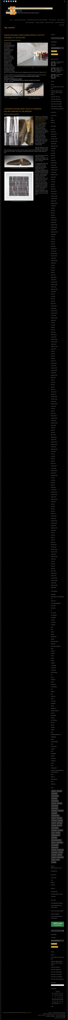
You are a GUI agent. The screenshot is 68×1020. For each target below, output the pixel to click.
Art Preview (53, 622)
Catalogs (52, 650)
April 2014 (53, 461)
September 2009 (54, 585)
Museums (53, 717)
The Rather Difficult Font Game (57, 894)
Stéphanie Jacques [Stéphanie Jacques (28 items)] (60, 857)
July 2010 (53, 561)
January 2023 (53, 222)
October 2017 (53, 372)
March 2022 (53, 246)
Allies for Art (53, 600)
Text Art (52, 763)
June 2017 (53, 382)
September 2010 (54, 556)
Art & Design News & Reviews (57, 903)
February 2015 (54, 437)
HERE (45, 72)
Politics (52, 739)
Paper (52, 732)
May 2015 (53, 430)
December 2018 (54, 339)
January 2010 (53, 575)
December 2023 (54, 196)
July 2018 (53, 351)
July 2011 (53, 532)
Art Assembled (54, 615)
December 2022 (54, 224)
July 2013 (53, 477)
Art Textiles (53, 624)
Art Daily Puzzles (54, 891)
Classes (52, 658)
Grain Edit (53, 122)
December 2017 (54, 368)
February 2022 (54, 248)
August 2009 (53, 587)
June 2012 (53, 506)
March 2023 (53, 217)
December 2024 (54, 167)
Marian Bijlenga (20, 66)
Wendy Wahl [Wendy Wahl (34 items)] (54, 862)
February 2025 (54, 162)
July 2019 (53, 322)
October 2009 (53, 582)
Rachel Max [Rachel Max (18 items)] (61, 852)
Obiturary (53, 727)
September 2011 (54, 527)
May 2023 (53, 212)
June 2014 (53, 456)
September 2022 (54, 231)
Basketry (52, 639)
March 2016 (53, 413)
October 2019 (53, 315)
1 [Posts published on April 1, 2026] (55, 995)
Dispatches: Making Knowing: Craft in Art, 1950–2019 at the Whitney (56, 92)
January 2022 (53, 251)
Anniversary (53, 605)
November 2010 (54, 551)
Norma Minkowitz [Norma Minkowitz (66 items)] (54, 852)
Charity (52, 655)
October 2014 (53, 446)
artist (52, 627)
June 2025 (53, 153)
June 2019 (53, 325)
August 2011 (53, 530)
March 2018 (53, 360)
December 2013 (54, 470)
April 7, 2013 (7, 114)
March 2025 (53, 160)
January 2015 (53, 439)
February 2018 (54, 363)
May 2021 (53, 270)
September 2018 (54, 346)
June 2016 (53, 408)
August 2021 (53, 262)
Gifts (52, 693)
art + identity (53, 612)
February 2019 (54, 334)
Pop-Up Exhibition (54, 741)
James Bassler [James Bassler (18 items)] (60, 810)
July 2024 (53, 179)
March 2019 (53, 332)
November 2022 (54, 227)
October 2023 (53, 200)
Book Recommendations (55, 646)
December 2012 (54, 492)
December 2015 (54, 418)
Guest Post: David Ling (55, 96)
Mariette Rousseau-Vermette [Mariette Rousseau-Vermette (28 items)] (56, 840)
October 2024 (53, 172)
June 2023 (53, 210)
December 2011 (54, 520)
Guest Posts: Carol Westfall (39, 22)
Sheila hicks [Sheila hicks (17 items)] (54, 857)
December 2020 (54, 282)
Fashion (52, 682)
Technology (53, 760)
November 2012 (54, 494)
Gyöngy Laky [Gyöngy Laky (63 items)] (59, 803)
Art (51, 610)
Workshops (53, 783)
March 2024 (53, 188)
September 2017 (54, 375)
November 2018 (54, 341)
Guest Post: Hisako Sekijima (30, 22)
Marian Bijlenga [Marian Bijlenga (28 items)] (54, 837)
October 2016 (53, 401)
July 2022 (53, 236)
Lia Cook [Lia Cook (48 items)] (53, 832)
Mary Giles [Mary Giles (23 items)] (53, 842)
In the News (53, 701)
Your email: (53, 44)
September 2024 (54, 174)
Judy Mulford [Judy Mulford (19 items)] (60, 820)
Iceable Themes (28, 1012)
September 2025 (54, 146)
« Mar (52, 1006)
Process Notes (54, 746)
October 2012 (53, 496)
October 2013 (53, 473)
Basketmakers (53, 636)
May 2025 (53, 155)
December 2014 (54, 442)
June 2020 (53, 296)
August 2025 (53, 148)
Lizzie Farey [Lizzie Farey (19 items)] (58, 832)
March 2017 (53, 389)
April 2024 (53, 186)
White (52, 774)
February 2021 (54, 277)
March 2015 (53, 434)
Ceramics (53, 653)
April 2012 (53, 511)
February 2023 (54, 220)
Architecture (53, 608)
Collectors (53, 662)
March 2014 (53, 463)
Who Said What (54, 779)
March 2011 (53, 542)
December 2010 (54, 549)
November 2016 (54, 399)
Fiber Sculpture (54, 686)
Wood (52, 781)
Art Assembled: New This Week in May (59, 1012)
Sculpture (53, 748)
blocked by (57, 924)
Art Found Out (53, 115)
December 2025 (54, 138)
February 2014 (54, 465)
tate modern (53, 758)
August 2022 (53, 234)
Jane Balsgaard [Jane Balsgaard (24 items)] (54, 813)
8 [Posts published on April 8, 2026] (55, 997)
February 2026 (54, 134)
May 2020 (53, 298)
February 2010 (54, 573)
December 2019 (54, 310)
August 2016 (53, 406)
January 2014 (53, 468)
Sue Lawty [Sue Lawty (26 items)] (53, 859)
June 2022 (53, 239)
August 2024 (53, 177)
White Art (53, 776)
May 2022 (53, 241)
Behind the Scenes (54, 641)
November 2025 (54, 141)
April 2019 (53, 329)
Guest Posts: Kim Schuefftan (49, 22)
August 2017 (53, 377)
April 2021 (53, 272)
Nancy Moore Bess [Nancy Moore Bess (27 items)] (55, 847)
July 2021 (53, 265)
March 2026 (53, 131)
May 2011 (53, 537)
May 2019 (53, 327)
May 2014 (53, 458)
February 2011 (54, 544)
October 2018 (53, 344)
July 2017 (53, 379)
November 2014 (54, 444)
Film (52, 689)
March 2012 (53, 513)
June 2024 (53, 181)
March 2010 (53, 570)
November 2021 (54, 255)
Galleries (52, 691)
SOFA (52, 751)
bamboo (52, 634)
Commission (53, 667)
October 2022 (53, 229)
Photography (53, 736)
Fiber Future (53, 684)
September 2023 (54, 203)
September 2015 (54, 422)
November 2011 (54, 523)
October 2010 (53, 554)
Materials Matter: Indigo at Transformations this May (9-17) (60, 69)
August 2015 (53, 425)
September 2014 (54, 449)
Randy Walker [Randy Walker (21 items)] (54, 854)
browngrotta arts (54, 871)
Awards (52, 631)
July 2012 (53, 504)
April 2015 (53, 432)
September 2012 (54, 499)
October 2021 (53, 258)
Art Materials (53, 617)
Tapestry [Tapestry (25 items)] (58, 859)
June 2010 (53, 563)
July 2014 (53, 453)
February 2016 (54, 415)
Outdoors (53, 729)
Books (52, 648)
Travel (52, 765)
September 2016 (54, 403)
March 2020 (53, 303)
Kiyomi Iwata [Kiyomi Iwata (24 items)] (54, 825)
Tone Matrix (53, 896)
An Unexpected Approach (56, 603)
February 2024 (54, 191)
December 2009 (54, 578)
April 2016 (53, 410)
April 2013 (53, 484)
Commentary (53, 665)
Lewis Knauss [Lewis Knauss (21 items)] (60, 830)
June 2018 (53, 353)
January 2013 (53, 489)
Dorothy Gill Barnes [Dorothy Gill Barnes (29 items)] (55, 800)
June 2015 (53, 427)
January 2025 (53, 165)
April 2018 (53, 358)
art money (53, 619)
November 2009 (54, 580)
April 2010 (53, 568)
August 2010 (53, 558)
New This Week (54, 720)
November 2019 (54, 313)
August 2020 (53, 291)
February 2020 (54, 305)
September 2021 (54, 260)
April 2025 (53, 157)
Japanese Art (53, 708)
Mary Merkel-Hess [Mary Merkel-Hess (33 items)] (59, 842)
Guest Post (53, 696)
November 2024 (54, 169)
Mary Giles (40, 116)
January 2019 (53, 336)
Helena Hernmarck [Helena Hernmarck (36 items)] (55, 808)
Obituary (52, 724)
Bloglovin (53, 120)
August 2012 (53, 501)
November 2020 (54, 284)
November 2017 (54, 370)
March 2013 (53, 487)
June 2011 (53, 535)
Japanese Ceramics (55, 710)
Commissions (53, 670)
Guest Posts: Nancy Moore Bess (60, 22)
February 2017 (54, 391)
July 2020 (53, 294)
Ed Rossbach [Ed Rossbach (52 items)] (54, 803)
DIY (51, 674)
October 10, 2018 (7, 40)
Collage (52, 660)
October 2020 (53, 286)
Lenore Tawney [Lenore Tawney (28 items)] (54, 830)
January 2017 (53, 394)
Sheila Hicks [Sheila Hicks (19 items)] (60, 854)
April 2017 (53, 387)
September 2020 (54, 289)
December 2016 (54, 396)
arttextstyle (13, 40)
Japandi (52, 705)
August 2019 (53, 320)
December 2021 (54, 253)
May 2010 (53, 566)
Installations (53, 703)
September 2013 (54, 475)
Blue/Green (53, 643)
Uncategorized (54, 767)
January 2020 (53, 308)
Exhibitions (53, 679)
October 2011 (53, 525)
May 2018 (53, 356)
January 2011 (53, 547)
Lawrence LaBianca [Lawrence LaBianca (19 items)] (55, 827)
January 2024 (53, 193)
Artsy (52, 117)
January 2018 (53, 365)
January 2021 (53, 279)
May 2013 (53, 482)
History (52, 698)
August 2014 (53, 451)
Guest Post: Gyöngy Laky (56, 99)
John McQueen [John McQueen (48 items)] (54, 820)
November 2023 (54, 198)
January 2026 (53, 136)
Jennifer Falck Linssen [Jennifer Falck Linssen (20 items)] (55, 815)
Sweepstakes (53, 753)
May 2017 (53, 384)
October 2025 (53, 143)
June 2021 (53, 267)
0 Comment (18, 40)
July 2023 (53, 208)
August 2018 (53, 348)
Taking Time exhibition (55, 914)
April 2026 (53, 129)
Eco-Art (52, 677)
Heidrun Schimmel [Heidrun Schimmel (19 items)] (55, 805)
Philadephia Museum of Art (56, 734)
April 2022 (53, 243)
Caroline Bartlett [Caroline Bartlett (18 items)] (54, 798)
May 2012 (53, 508)
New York (53, 722)
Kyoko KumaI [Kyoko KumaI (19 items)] (59, 825)
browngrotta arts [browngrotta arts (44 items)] (54, 793)
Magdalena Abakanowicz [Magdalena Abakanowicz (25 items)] (56, 835)
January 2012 (53, 518)
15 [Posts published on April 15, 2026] (55, 999)
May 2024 (53, 184)
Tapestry (52, 756)
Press (52, 744)
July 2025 (53, 150)
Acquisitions (53, 594)
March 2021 (53, 274)
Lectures (52, 713)
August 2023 (53, 205)
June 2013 (53, 480)
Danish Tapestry (54, 672)
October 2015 (53, 420)
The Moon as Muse (60, 61)
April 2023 (53, 215)
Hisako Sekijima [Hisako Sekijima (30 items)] (54, 810)
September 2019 (54, 317)
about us (52, 84)
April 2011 (53, 539)
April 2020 (53, 301)
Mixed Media (53, 715)
